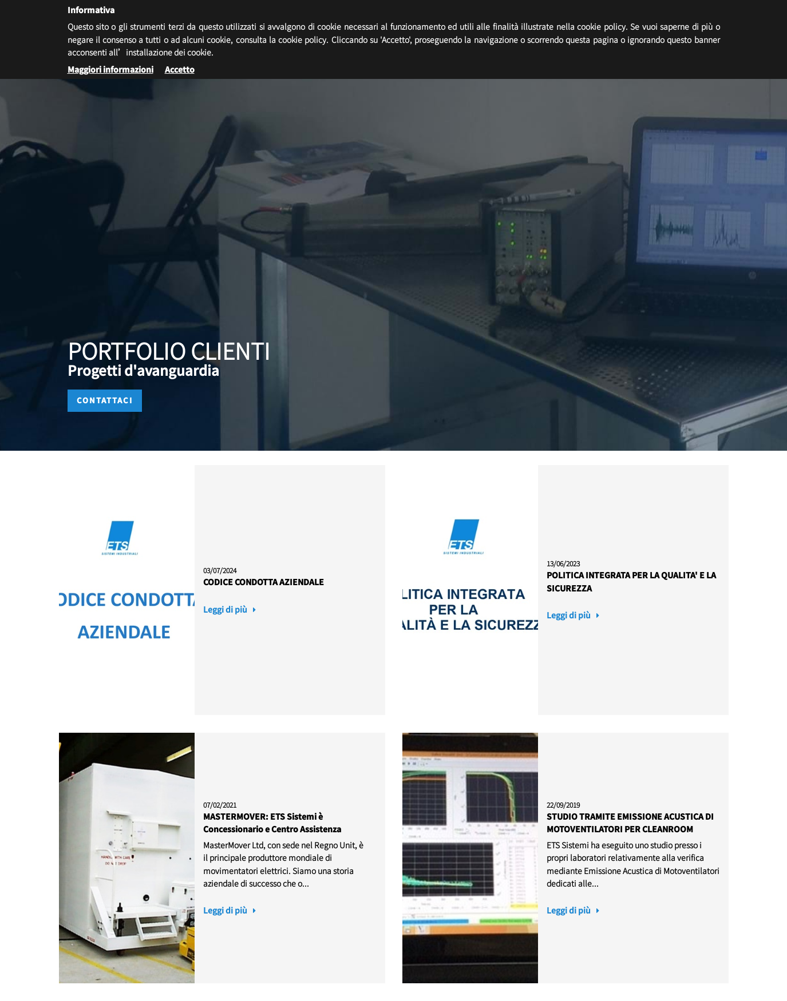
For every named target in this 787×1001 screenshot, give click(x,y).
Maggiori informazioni (110, 69)
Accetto (180, 69)
